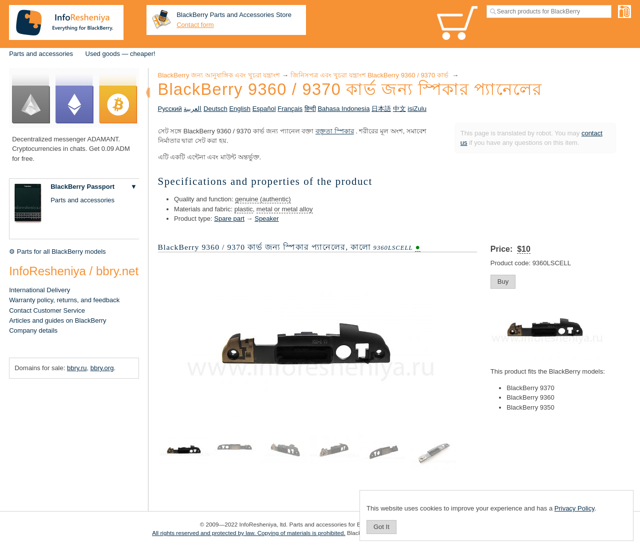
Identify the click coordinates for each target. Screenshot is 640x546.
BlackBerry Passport (82, 186)
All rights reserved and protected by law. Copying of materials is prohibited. (249, 533)
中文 (399, 108)
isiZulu (417, 108)
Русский (170, 108)
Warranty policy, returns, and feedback (64, 300)
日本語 (381, 108)
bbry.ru (77, 368)
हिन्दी (310, 108)
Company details (33, 330)
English (239, 108)
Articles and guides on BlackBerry (57, 320)
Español (264, 108)
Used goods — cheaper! (121, 53)
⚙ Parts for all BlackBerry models (57, 251)
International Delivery (39, 290)
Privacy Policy (574, 508)
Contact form (195, 24)
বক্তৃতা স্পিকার (335, 131)
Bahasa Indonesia (344, 108)
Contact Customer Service (47, 310)
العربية (193, 108)
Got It (382, 527)
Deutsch (216, 108)
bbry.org (102, 368)
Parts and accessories (41, 53)
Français (290, 108)
